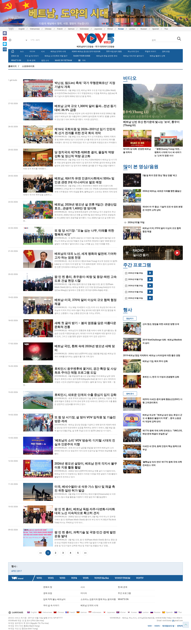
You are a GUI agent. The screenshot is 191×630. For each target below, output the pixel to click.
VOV (150, 626)
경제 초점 (166, 51)
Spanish (155, 29)
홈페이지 (12, 66)
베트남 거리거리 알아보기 (133, 56)
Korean (121, 29)
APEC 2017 (16, 571)
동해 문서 (130, 394)
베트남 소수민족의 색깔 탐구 (56, 56)
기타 (82, 60)
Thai (166, 29)
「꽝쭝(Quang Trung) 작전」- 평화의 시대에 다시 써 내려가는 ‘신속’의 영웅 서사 (168, 152)
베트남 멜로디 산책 (157, 56)
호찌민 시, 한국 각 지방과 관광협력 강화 (161, 377)
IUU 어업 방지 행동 (114, 51)
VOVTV (139, 578)
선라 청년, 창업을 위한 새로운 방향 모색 (161, 324)
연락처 (180, 626)
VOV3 (62, 578)
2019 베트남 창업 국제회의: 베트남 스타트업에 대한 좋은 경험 (151, 355)
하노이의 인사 (133, 51)
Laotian (132, 29)
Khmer (110, 29)
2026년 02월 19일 (134, 222)
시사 (43, 51)
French (60, 29)
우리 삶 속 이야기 (32, 56)
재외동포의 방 (168, 626)
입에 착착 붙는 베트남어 (54, 599)
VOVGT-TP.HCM (122, 578)
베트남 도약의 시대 (58, 51)
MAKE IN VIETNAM (63, 60)
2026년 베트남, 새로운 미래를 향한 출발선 (162, 191)
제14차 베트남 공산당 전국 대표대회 (86, 51)
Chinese (48, 29)
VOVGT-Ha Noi (101, 578)
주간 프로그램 (124, 593)
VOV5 (85, 578)
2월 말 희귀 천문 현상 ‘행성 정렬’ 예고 (160, 175)
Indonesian (84, 29)
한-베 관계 (31, 60)
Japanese (98, 29)
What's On (16, 60)
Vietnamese (35, 29)
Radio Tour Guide (81, 56)
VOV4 (74, 578)
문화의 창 (15, 56)
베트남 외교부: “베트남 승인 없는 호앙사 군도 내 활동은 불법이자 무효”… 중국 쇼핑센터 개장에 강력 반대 (162, 418)
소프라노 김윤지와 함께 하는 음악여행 (98, 599)
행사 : (14, 566)
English (22, 29)
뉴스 (22, 51)
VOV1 (39, 578)
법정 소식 (45, 60)
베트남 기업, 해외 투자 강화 (155, 361)
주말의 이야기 (150, 51)
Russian (144, 29)
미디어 (32, 51)
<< (40, 553)
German (71, 29)
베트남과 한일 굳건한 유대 (106, 56)
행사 (127, 310)
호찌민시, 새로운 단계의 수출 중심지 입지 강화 (85, 395)
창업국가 (129, 319)
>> (85, 553)
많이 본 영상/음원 (140, 166)
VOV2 (51, 578)
